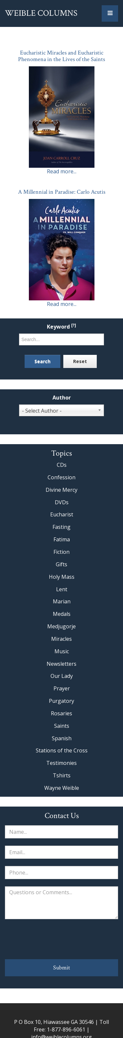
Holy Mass (61, 576)
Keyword (61, 326)
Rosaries (61, 713)
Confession (61, 477)
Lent (61, 589)
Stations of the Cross (62, 750)
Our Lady (62, 676)
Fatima (61, 539)
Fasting (61, 526)
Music (61, 651)
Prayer (61, 688)
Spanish (62, 738)
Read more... (61, 171)
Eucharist (61, 514)
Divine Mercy (61, 489)
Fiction (61, 551)
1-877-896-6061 (66, 1029)
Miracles (61, 638)
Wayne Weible (61, 787)
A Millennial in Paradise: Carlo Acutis (61, 192)
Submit (61, 967)
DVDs (62, 502)
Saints (61, 725)
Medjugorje (61, 626)
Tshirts (62, 775)
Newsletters (61, 663)
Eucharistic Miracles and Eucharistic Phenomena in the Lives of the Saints (61, 56)
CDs (62, 464)
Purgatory (61, 700)
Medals (62, 613)
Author (61, 397)
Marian (62, 601)
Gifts (61, 564)
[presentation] (62, 939)
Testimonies (61, 763)
